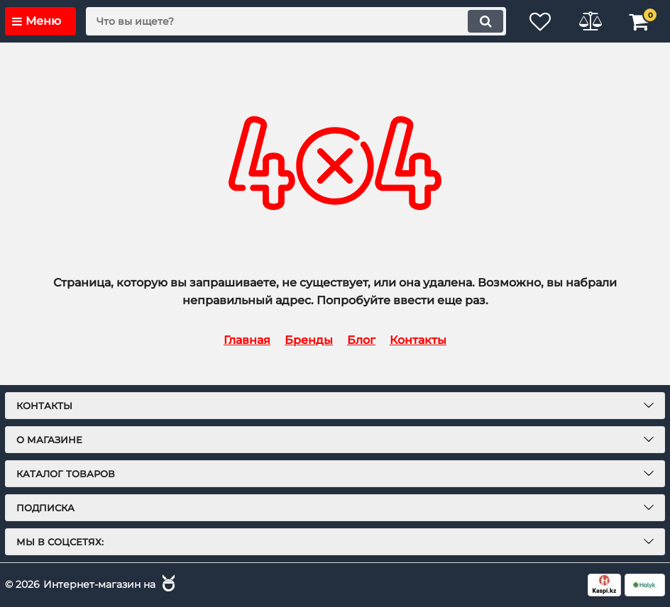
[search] (296, 21)
